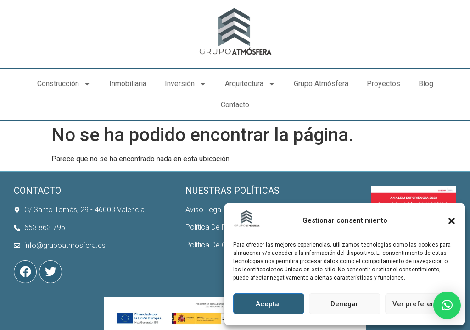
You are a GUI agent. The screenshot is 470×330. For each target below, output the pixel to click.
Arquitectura (250, 84)
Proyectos (383, 83)
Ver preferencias (420, 304)
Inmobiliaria (127, 83)
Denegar (344, 304)
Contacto (235, 104)
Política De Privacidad (220, 206)
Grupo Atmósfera (321, 83)
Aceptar (269, 304)
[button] (451, 221)
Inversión (186, 84)
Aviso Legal (204, 188)
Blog (426, 83)
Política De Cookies (216, 224)
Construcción (64, 84)
